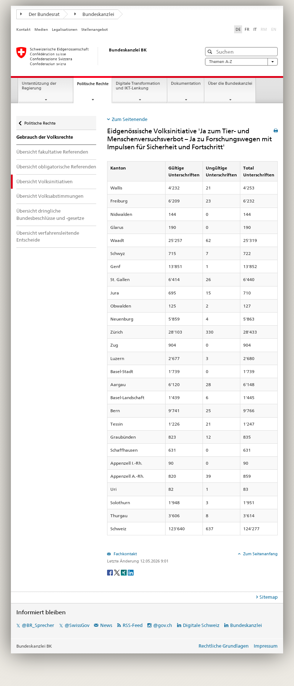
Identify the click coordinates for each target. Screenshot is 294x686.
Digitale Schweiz (202, 625)
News (106, 625)
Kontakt (23, 30)
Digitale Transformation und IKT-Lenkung (138, 86)
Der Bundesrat (40, 14)
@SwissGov (77, 625)
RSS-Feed (133, 625)
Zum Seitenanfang (260, 553)
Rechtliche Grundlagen (224, 646)
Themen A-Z (241, 61)
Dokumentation (186, 83)
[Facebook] (110, 572)
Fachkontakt (125, 553)
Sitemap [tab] (269, 597)
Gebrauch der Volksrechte (44, 137)
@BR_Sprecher (38, 625)
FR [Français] (247, 29)
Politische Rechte (94, 86)
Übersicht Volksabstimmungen (49, 196)
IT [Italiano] (255, 29)
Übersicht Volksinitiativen (44, 181)
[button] (210, 51)
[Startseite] (101, 56)
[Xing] (124, 572)
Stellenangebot (94, 30)
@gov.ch (162, 625)
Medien (41, 30)
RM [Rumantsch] (264, 29)
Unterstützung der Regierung (39, 86)
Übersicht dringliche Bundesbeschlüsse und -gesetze (50, 214)
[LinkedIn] (131, 572)
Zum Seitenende (129, 119)
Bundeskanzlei (94, 14)
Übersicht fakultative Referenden (52, 152)
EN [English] (273, 29)
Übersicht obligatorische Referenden (56, 167)
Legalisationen (64, 30)
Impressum (266, 646)
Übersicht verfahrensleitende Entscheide (47, 236)
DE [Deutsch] (238, 29)
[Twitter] (117, 572)
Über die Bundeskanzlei (230, 83)
